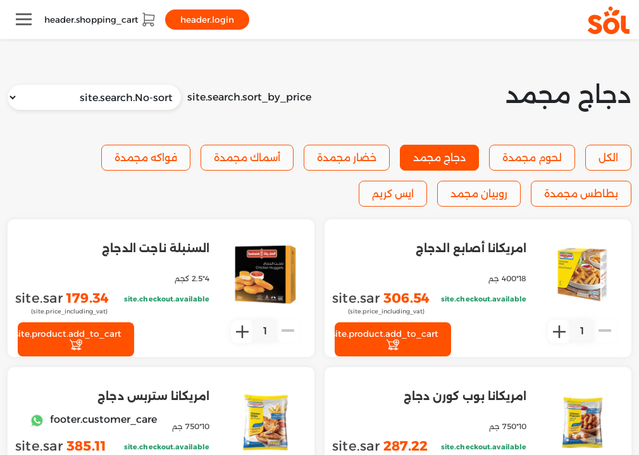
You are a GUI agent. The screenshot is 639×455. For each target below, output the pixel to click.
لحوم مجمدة (532, 158)
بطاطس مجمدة (581, 194)
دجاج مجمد (439, 158)
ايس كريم (393, 194)
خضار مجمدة (346, 158)
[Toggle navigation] (23, 19)
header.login (207, 20)
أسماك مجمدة (247, 158)
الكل (608, 158)
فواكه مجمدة (146, 158)
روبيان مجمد (478, 194)
